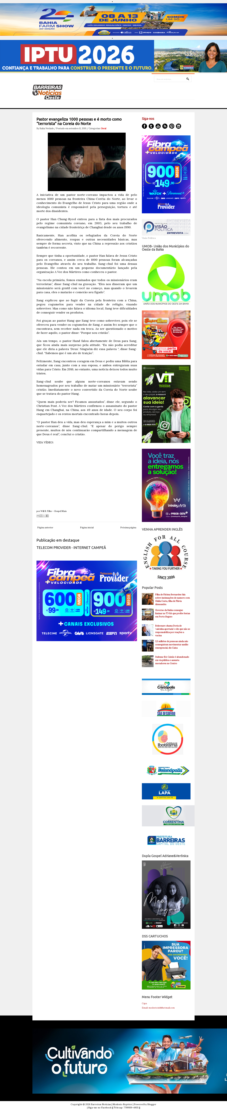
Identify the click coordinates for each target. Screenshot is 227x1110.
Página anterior (45, 527)
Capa (144, 1003)
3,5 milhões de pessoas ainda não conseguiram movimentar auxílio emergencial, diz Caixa (171, 644)
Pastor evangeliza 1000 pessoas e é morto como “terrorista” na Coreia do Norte (79, 121)
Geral (103, 128)
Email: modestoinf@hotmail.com (158, 1007)
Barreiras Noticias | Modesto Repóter (111, 1104)
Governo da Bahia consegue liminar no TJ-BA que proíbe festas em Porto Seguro (172, 613)
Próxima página (128, 527)
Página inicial (87, 527)
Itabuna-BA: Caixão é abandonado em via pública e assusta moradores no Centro (172, 660)
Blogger (151, 1104)
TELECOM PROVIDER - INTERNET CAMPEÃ (71, 548)
